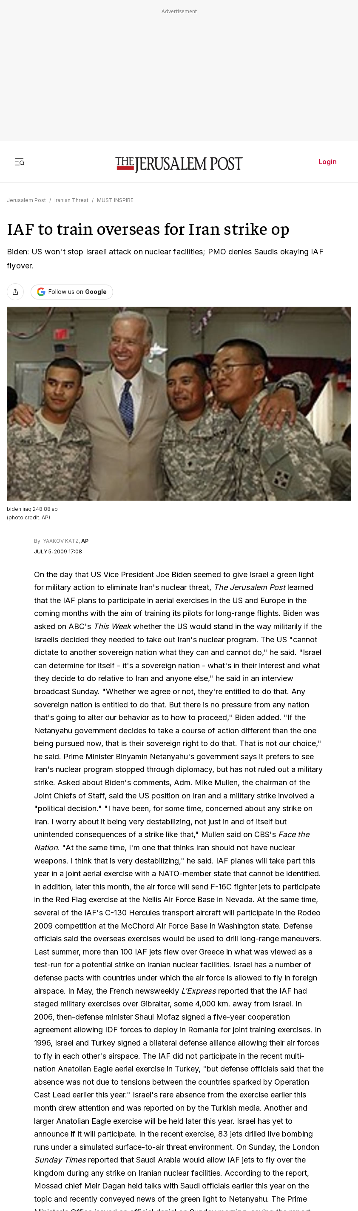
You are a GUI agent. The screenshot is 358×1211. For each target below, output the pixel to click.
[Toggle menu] (19, 161)
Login (327, 161)
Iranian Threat (71, 200)
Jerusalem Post (26, 200)
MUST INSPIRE (115, 200)
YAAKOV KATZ (60, 541)
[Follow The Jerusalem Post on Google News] (72, 292)
